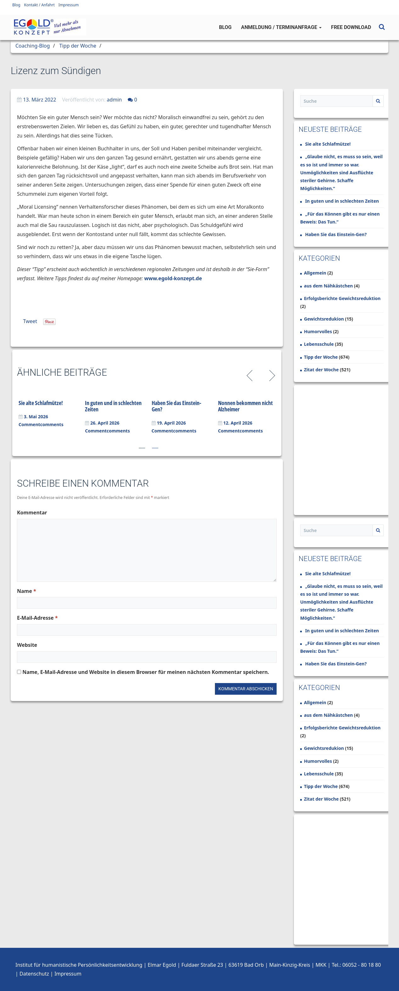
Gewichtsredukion (324, 319)
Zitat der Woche (321, 370)
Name (26, 591)
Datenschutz (34, 973)
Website (27, 644)
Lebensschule (319, 344)
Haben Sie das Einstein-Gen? (176, 406)
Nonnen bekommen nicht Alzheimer (245, 406)
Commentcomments (41, 424)
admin (114, 99)
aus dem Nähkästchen (328, 286)
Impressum (69, 5)
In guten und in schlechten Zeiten (113, 406)
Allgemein (315, 273)
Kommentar (32, 512)
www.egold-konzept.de (173, 278)
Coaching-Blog (32, 45)
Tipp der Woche (77, 45)
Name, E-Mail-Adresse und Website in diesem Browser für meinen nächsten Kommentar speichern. (145, 672)
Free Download (351, 27)
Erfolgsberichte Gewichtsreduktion (342, 298)
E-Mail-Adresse (37, 617)
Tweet (30, 321)
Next (271, 374)
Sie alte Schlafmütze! (41, 403)
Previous (250, 374)
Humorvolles (318, 331)
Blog (16, 5)
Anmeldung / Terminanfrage (281, 27)
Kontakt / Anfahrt (39, 5)
